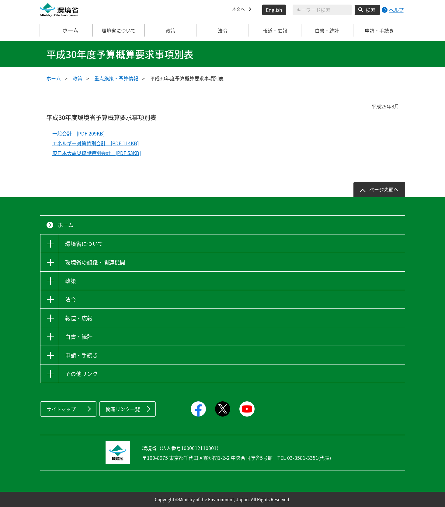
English (274, 9)
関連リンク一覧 (123, 409)
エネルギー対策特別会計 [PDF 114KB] (95, 143)
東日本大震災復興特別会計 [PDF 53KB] (96, 153)
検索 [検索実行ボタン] (370, 9)
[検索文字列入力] (322, 10)
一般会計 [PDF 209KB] (78, 133)
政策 (77, 78)
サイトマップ (61, 409)
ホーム (66, 30)
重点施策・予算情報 (116, 78)
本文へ (239, 9)
